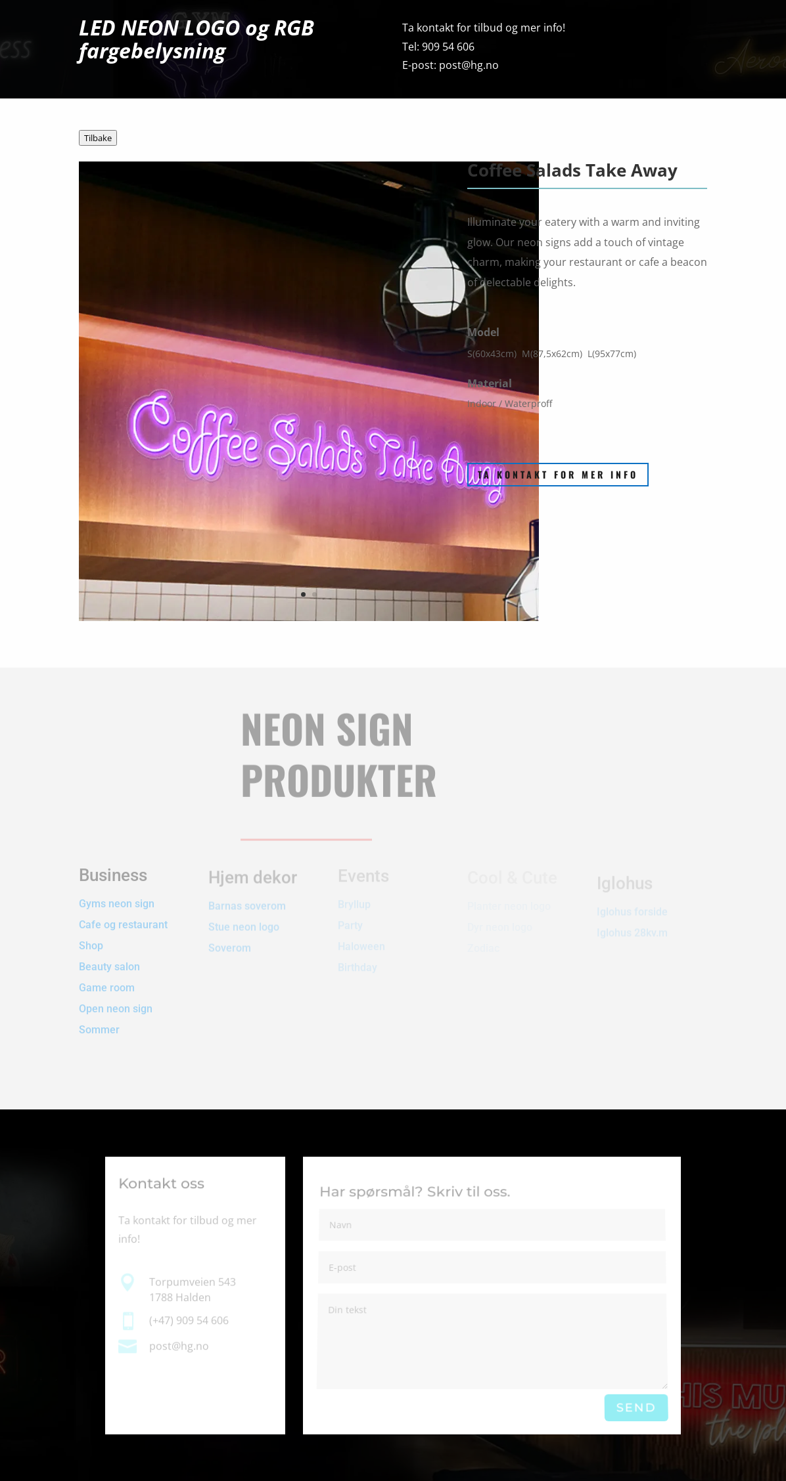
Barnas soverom (247, 901)
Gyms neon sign (116, 894)
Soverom (229, 943)
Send (636, 1408)
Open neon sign (115, 999)
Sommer (99, 1020)
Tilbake (98, 138)
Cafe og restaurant (124, 915)
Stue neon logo (243, 922)
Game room (107, 978)
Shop (91, 936)
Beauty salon (109, 957)
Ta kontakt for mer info (558, 474)
